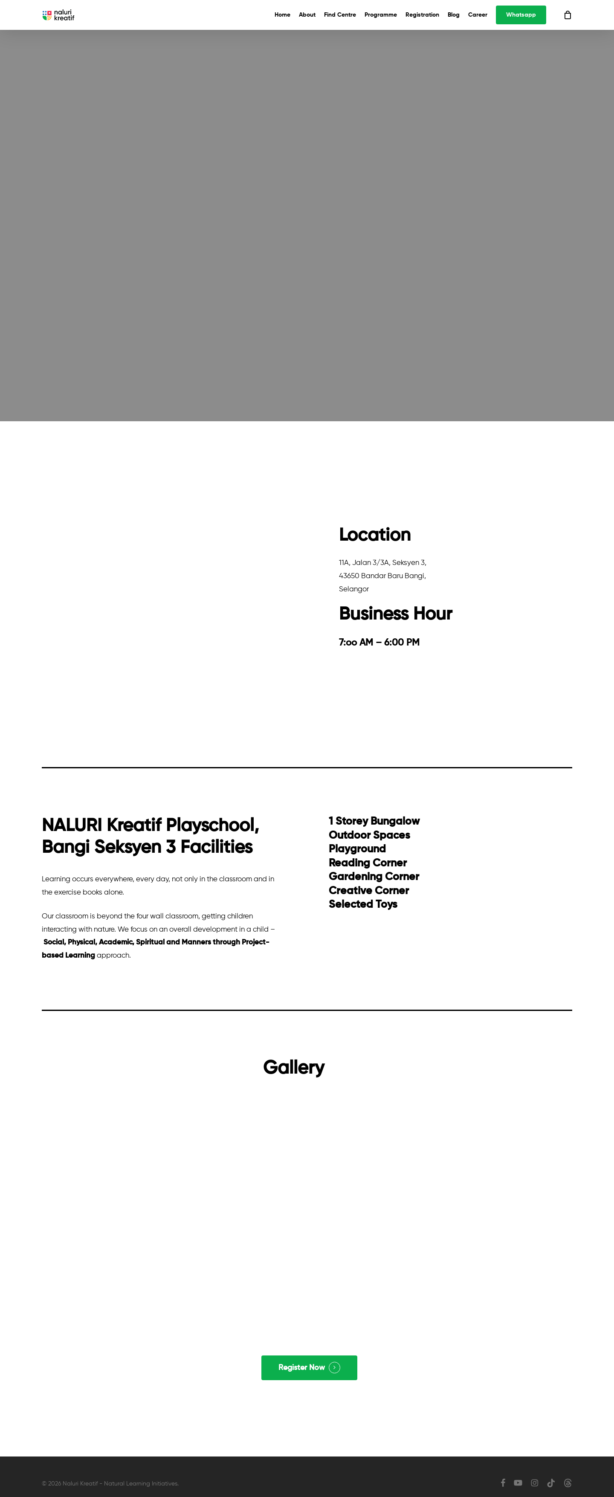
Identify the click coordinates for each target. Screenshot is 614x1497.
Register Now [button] (301, 1368)
